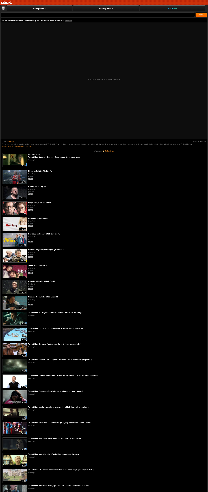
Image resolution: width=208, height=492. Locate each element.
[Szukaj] (98, 15)
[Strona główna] (6, 2)
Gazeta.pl (10, 141)
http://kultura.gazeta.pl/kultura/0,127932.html (17, 146)
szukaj (201, 15)
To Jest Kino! (109, 151)
